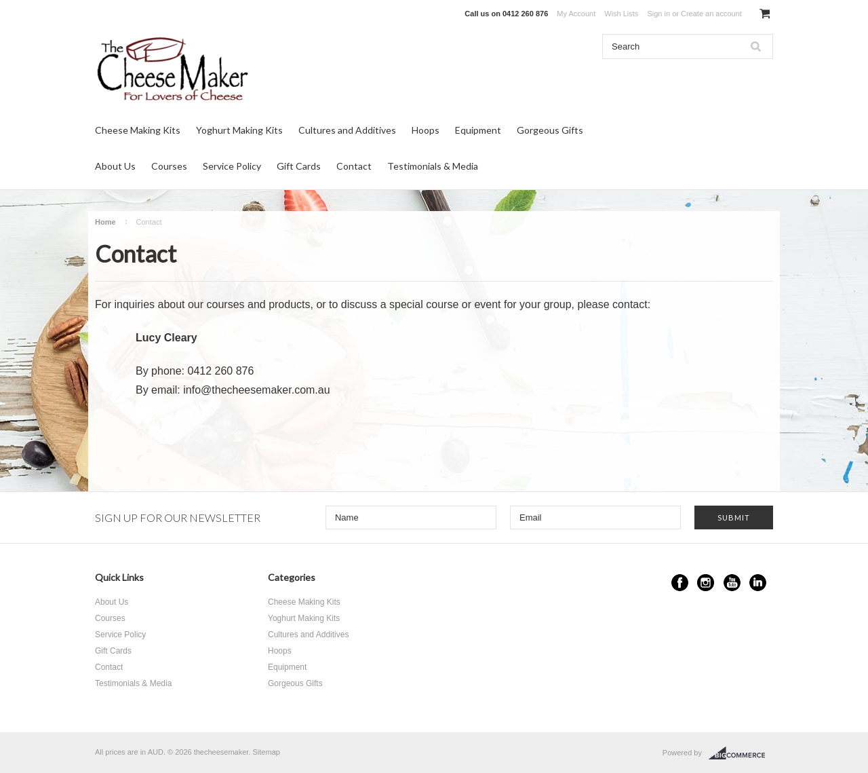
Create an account (711, 14)
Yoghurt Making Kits (239, 130)
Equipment (478, 130)
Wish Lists (621, 14)
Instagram (705, 582)
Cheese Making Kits (137, 130)
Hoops (425, 130)
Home (105, 222)
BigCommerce (741, 753)
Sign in (658, 14)
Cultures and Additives (347, 130)
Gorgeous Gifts (550, 130)
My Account (576, 14)
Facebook (679, 582)
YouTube (732, 582)
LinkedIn (757, 582)
